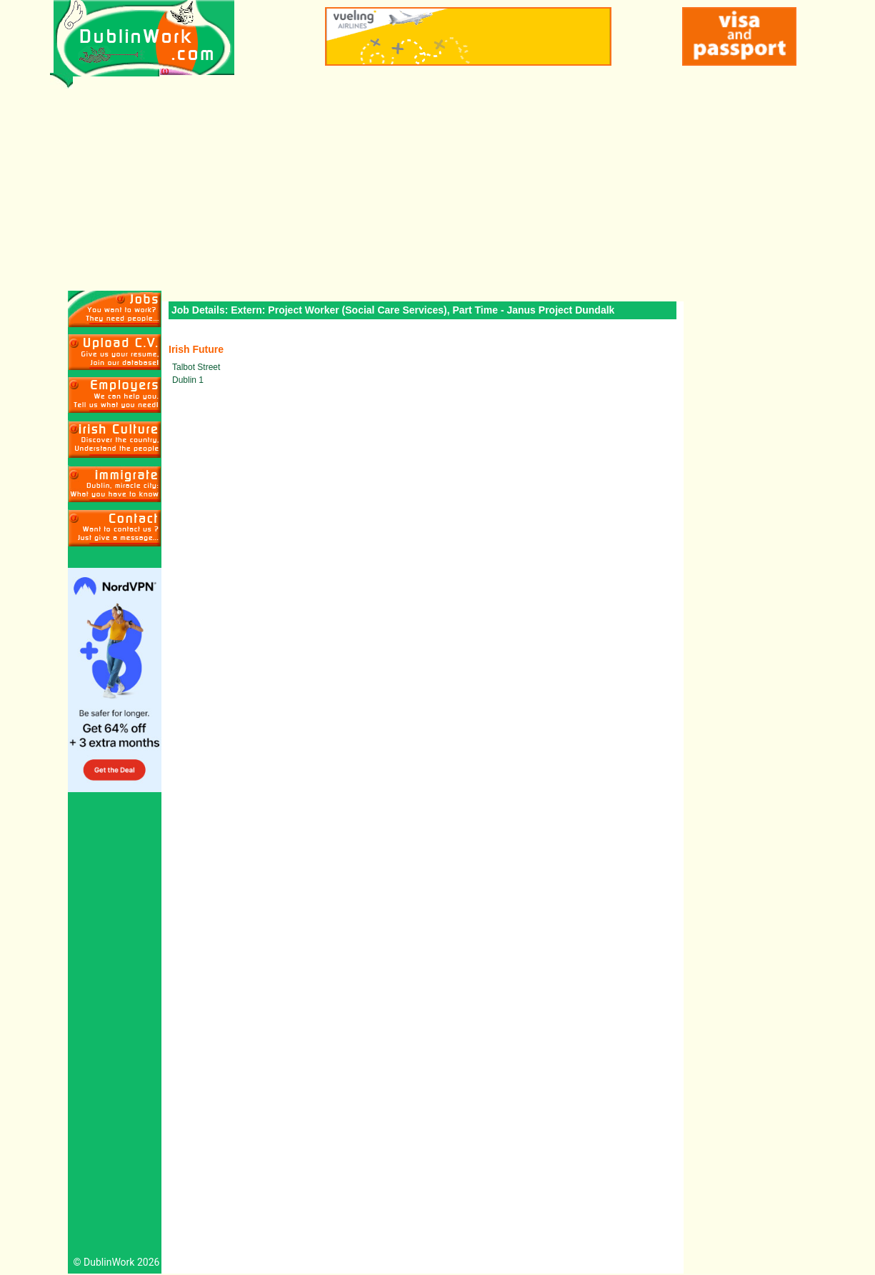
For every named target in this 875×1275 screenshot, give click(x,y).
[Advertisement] (437, 184)
